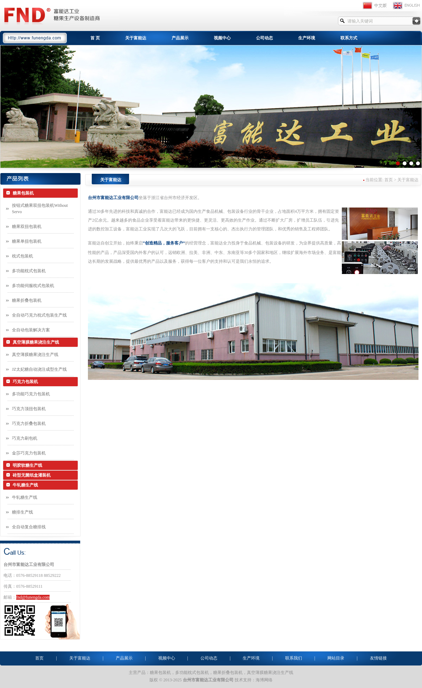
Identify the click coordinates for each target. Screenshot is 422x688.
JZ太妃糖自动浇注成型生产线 (39, 369)
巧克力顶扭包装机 (29, 408)
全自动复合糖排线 (29, 526)
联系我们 (293, 658)
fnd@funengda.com (33, 597)
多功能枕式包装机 (29, 270)
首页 (39, 658)
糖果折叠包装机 (26, 300)
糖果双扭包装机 (26, 226)
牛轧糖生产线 (25, 485)
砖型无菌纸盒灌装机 (32, 475)
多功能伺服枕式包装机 (33, 285)
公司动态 (264, 38)
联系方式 (348, 38)
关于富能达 (135, 38)
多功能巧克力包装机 (31, 393)
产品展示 (180, 38)
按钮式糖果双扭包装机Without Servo (40, 208)
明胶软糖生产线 (27, 465)
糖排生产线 (22, 512)
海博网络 (264, 679)
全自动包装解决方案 (31, 329)
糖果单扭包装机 (26, 241)
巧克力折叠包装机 (29, 423)
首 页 (95, 38)
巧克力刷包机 (24, 438)
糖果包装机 (23, 193)
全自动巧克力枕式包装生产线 (39, 315)
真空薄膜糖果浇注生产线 (36, 342)
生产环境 (306, 38)
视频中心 (222, 38)
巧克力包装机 (25, 381)
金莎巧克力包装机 (29, 453)
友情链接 (378, 658)
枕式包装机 (22, 256)
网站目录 (335, 658)
